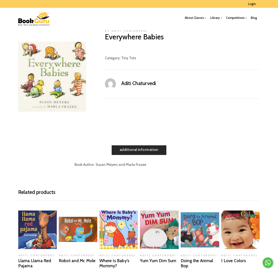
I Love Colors (233, 260)
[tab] (139, 150)
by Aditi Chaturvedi (126, 31)
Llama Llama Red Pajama (34, 263)
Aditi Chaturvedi (138, 83)
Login (252, 4)
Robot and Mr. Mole (77, 260)
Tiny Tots (128, 58)
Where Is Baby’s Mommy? (114, 263)
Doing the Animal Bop (197, 263)
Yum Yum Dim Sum (158, 260)
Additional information (139, 149)
